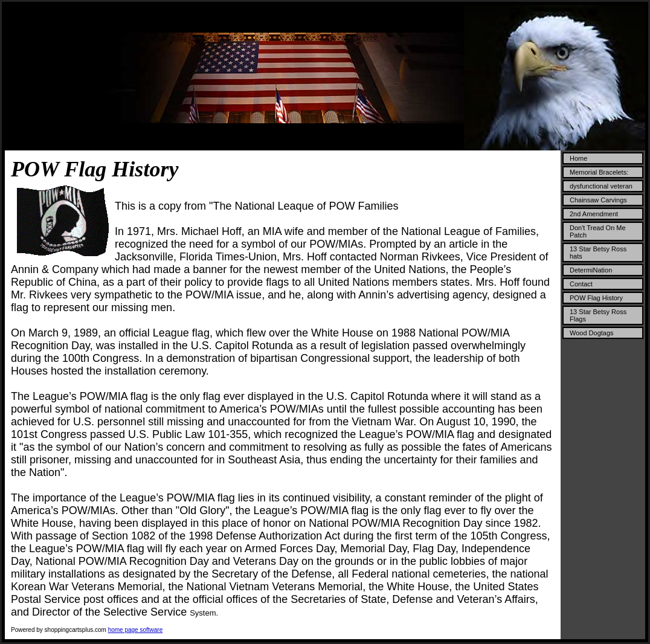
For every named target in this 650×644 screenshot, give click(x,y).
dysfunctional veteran (601, 186)
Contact (581, 284)
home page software (135, 629)
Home (578, 158)
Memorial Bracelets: (599, 172)
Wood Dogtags (592, 332)
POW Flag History (596, 297)
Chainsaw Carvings (598, 200)
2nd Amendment (594, 213)
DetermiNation (591, 270)
